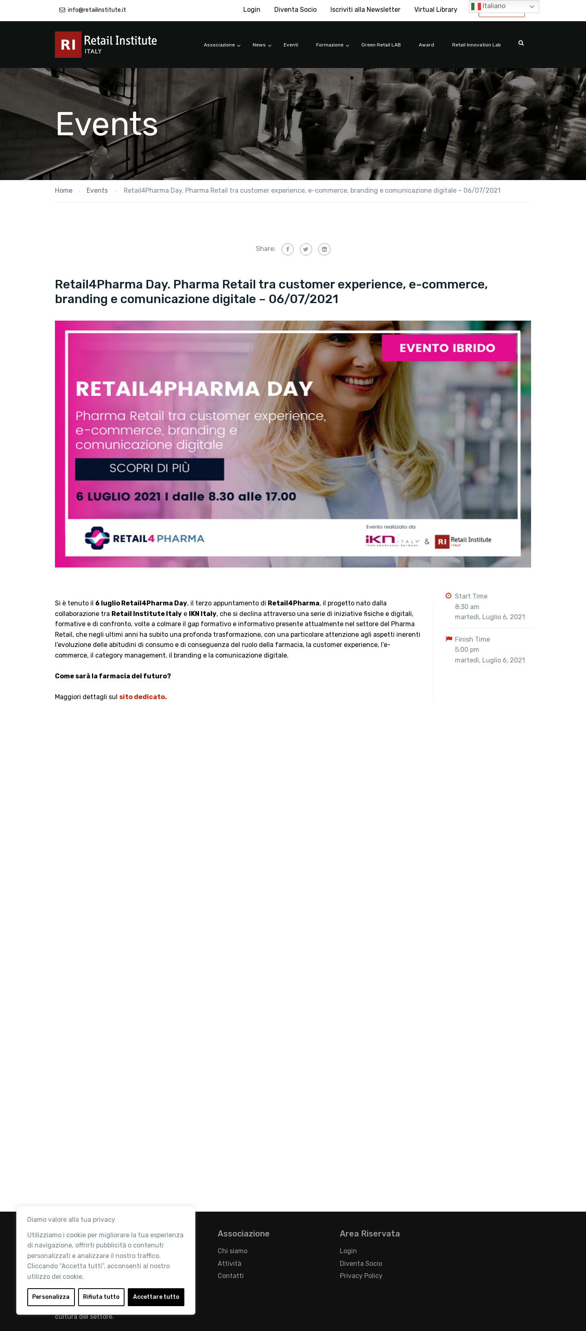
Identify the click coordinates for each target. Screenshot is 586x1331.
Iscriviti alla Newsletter (365, 9)
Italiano (488, 6)
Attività (229, 1263)
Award (426, 45)
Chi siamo (232, 1251)
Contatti (231, 1276)
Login (251, 9)
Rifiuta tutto (101, 1297)
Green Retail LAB (381, 45)
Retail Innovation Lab (476, 45)
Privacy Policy (361, 1276)
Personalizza (51, 1297)
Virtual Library (435, 9)
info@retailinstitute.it (97, 10)
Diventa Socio (295, 9)
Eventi (291, 45)
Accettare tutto (156, 1297)
